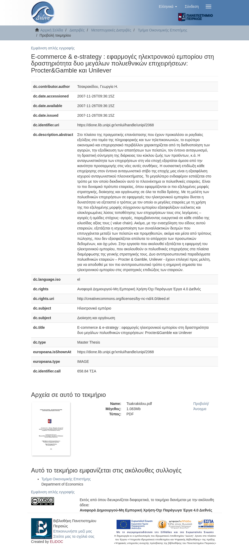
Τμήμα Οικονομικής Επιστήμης (162, 30)
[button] (168, 6)
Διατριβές (77, 30)
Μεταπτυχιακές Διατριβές (111, 30)
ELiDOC (56, 542)
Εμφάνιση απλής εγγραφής (53, 48)
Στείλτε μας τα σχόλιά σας (73, 536)
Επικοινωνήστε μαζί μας (72, 531)
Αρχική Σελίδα (52, 30)
